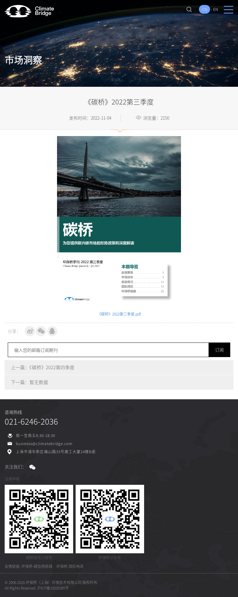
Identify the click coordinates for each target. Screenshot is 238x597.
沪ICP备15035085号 (53, 588)
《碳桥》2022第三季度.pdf (119, 314)
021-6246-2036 (31, 421)
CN (204, 9)
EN (215, 9)
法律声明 (12, 479)
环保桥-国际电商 (70, 566)
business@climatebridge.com (44, 443)
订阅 (219, 350)
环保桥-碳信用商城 (36, 566)
